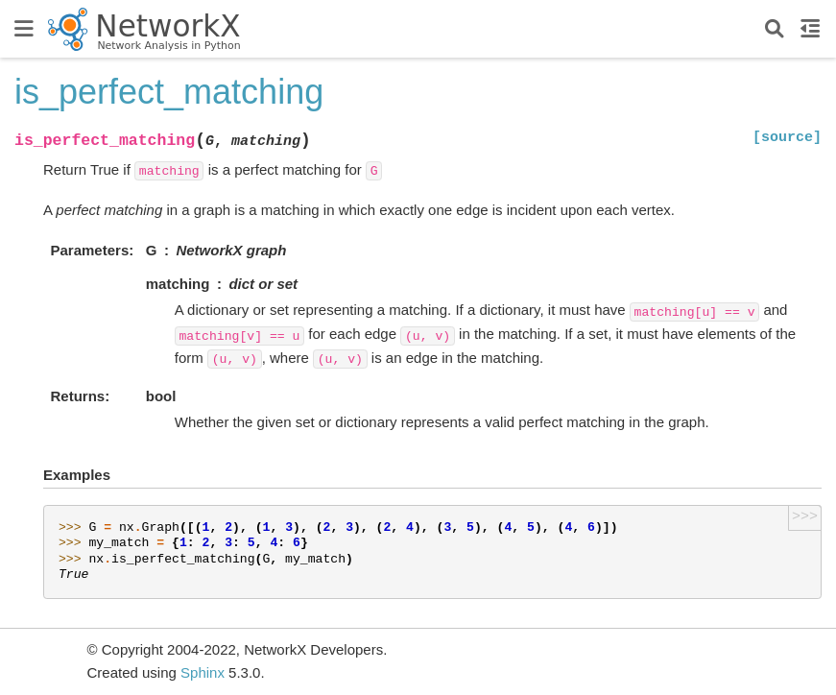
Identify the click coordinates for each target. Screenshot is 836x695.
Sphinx (202, 672)
